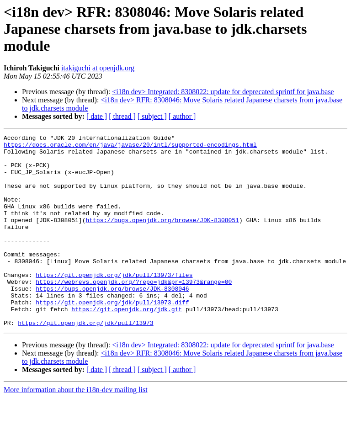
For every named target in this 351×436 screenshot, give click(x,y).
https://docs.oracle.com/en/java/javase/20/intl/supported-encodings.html (130, 147)
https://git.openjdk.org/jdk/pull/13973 (85, 361)
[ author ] (182, 116)
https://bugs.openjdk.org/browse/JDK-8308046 (112, 320)
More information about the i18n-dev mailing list (76, 428)
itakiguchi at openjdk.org (97, 68)
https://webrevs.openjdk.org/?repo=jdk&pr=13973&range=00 (134, 312)
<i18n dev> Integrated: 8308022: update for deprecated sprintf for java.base (223, 92)
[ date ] (96, 116)
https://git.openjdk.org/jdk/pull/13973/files (114, 303)
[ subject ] (152, 116)
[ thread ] (122, 116)
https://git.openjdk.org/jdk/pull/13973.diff (112, 336)
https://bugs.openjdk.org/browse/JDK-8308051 (162, 238)
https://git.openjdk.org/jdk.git (126, 344)
